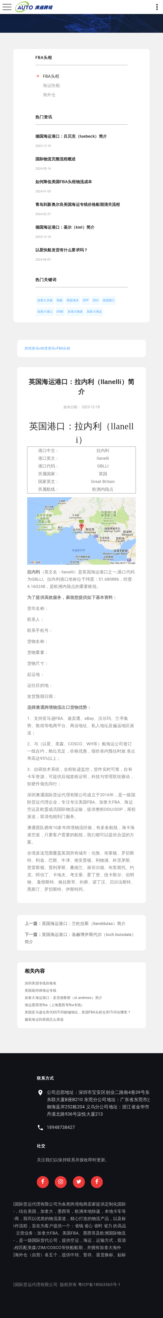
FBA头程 (51, 76)
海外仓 (49, 94)
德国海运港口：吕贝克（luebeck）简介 (71, 136)
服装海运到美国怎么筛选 (44, 1019)
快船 (60, 300)
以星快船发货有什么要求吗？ (61, 250)
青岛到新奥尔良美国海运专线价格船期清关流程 (77, 204)
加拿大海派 (75, 311)
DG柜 (60, 311)
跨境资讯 (32, 348)
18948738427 (104, 1127)
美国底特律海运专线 (41, 990)
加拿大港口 (45, 311)
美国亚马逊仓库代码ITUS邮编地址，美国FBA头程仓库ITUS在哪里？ (78, 1012)
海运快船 (51, 85)
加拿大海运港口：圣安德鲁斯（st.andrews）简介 (63, 998)
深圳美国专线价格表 (41, 983)
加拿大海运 (94, 311)
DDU (96, 300)
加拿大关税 (45, 300)
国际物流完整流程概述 (55, 159)
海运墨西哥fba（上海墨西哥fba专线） (54, 1005)
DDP (86, 300)
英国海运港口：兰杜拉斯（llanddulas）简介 (84, 923)
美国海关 (73, 300)
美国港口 (109, 300)
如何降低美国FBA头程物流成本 (63, 182)
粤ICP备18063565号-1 (56, 1284)
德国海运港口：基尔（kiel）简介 (64, 227)
